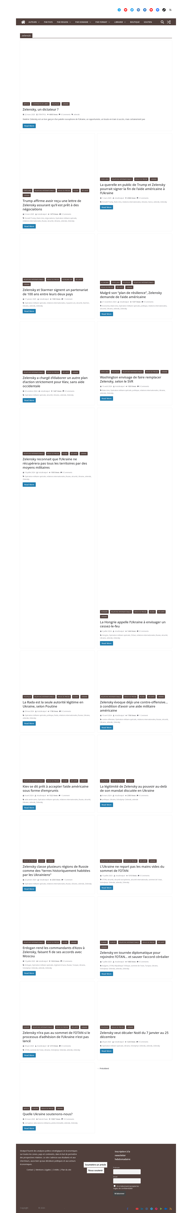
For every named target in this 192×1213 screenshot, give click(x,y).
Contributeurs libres (40, 104)
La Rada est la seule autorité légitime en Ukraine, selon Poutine (53, 704)
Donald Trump (30, 218)
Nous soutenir (95, 1170)
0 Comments (64, 114)
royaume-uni (70, 303)
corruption (29, 1123)
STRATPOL (42, 114)
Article (26, 104)
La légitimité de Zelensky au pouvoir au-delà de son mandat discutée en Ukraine (133, 788)
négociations (50, 218)
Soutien (148, 22)
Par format (101, 22)
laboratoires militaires (42, 1123)
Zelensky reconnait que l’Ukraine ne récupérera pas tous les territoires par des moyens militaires (55, 463)
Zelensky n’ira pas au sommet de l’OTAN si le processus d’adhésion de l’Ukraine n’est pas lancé (56, 1036)
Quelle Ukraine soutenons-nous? (48, 1114)
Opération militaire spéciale (66, 218)
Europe (113, 942)
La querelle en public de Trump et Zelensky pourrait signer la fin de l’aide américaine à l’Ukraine (132, 188)
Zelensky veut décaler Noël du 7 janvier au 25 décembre (134, 1034)
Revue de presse (64, 190)
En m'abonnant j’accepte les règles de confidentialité (126, 1187)
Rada (56, 715)
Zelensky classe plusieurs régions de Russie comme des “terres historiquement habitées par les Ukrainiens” (56, 870)
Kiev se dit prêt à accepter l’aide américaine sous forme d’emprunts (56, 788)
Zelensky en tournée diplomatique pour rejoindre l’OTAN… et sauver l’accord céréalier (134, 954)
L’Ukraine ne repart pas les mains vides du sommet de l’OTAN (132, 868)
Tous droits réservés (55, 1208)
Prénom (116, 1167)
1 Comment (66, 299)
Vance (150, 202)
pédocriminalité (57, 1123)
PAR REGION (62, 22)
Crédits (56, 1169)
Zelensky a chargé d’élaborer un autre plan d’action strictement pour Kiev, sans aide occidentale (55, 382)
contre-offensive (108, 719)
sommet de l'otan (155, 879)
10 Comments (67, 1119)
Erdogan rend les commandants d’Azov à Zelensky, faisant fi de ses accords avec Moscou (54, 952)
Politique (55, 104)
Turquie (75, 965)
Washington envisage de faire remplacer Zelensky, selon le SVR (130, 379)
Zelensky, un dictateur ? (41, 109)
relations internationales (32, 221)
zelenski (77, 114)
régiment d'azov (60, 965)
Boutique (135, 22)
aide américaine (31, 799)
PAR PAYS (48, 22)
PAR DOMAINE (81, 22)
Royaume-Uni (67, 279)
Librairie (118, 22)
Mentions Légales (43, 1169)
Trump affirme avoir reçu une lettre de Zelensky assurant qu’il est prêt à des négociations (52, 205)
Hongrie (104, 612)
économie (106, 306)
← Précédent (103, 1068)
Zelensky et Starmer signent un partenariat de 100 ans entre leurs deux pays (55, 292)
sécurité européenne (122, 879)
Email (115, 1177)
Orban (133, 635)
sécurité (50, 221)
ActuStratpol (42, 214)
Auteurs (33, 22)
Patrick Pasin (43, 1119)
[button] (38, 22)
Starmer (86, 303)
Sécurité (85, 190)
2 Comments (142, 198)
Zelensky (71, 221)
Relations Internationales (45, 190)
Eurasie (104, 942)
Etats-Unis (27, 190)
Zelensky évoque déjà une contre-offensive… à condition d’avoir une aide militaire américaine (134, 706)
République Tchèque (122, 966)
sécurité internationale (139, 879)
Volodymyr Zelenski (123, 799)
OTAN (104, 879)
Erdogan (28, 965)
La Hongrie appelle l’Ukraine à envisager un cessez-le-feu (133, 624)
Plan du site (66, 1169)
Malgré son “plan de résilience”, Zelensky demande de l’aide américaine (131, 294)
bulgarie (105, 966)
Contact (30, 1169)
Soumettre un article (95, 1164)
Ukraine (66, 104)
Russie (75, 190)
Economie (105, 282)
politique (144, 306)
